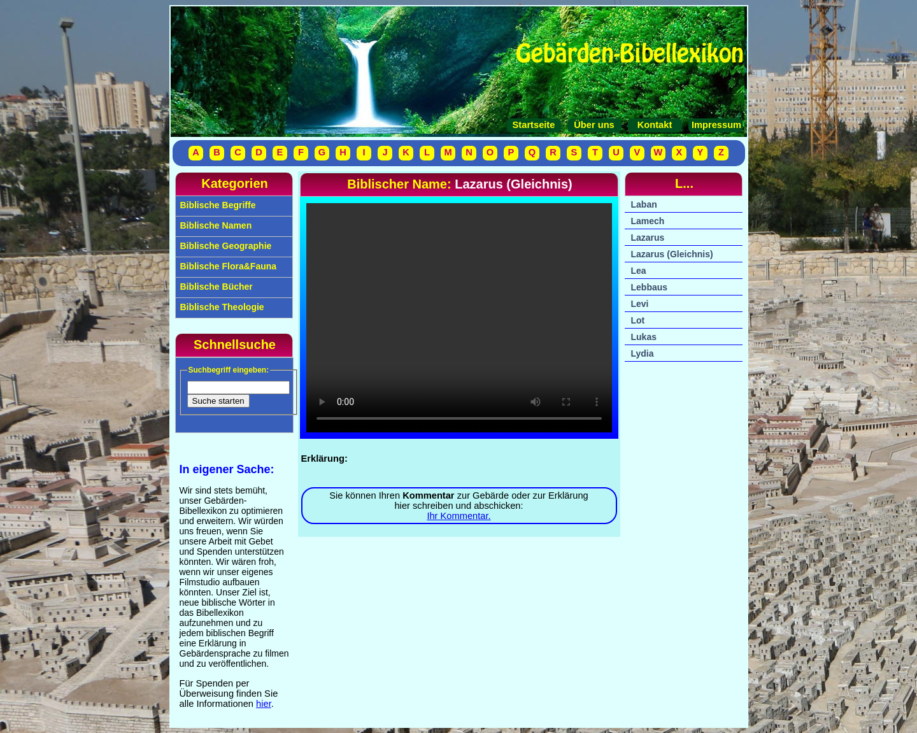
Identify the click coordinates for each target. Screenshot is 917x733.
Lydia (642, 353)
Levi (640, 304)
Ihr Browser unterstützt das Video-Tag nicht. (459, 317)
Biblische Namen (215, 225)
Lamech (648, 221)
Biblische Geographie (225, 246)
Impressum (715, 125)
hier (263, 704)
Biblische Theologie (221, 307)
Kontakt (654, 125)
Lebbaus (649, 287)
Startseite (534, 125)
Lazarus (648, 237)
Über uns (594, 125)
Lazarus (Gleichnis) (672, 254)
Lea (638, 271)
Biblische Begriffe (217, 205)
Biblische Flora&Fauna (227, 266)
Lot (638, 320)
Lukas (644, 337)
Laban (644, 204)
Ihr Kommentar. (458, 516)
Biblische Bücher (215, 286)
